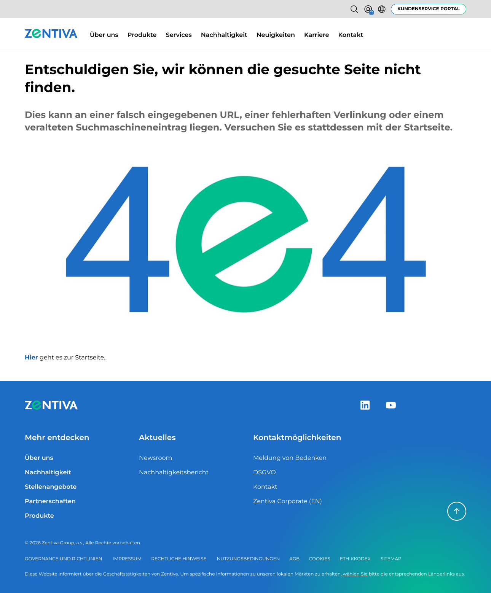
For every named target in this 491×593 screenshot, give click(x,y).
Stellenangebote (51, 487)
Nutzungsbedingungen (248, 559)
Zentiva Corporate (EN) (287, 501)
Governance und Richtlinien (63, 559)
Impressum (127, 559)
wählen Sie (355, 574)
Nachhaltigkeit (224, 35)
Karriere (316, 35)
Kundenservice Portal (428, 9)
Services (179, 35)
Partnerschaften (50, 501)
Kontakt (350, 35)
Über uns (104, 35)
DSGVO (264, 472)
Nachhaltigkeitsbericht (174, 472)
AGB (294, 559)
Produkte (142, 35)
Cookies (319, 559)
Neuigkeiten (276, 35)
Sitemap (391, 559)
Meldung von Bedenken (290, 458)
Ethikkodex (355, 559)
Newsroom (155, 458)
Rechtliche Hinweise (178, 559)
